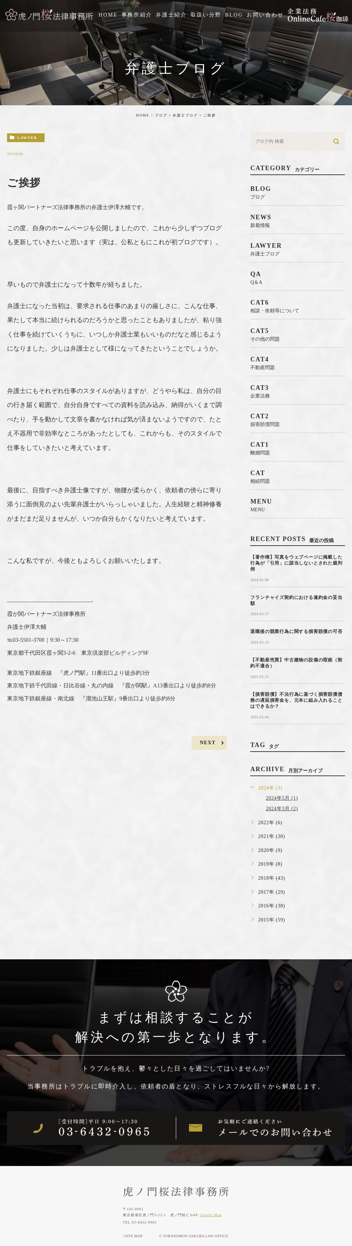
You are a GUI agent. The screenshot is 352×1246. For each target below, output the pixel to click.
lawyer (27, 137)
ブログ (161, 115)
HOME (142, 115)
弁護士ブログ (185, 115)
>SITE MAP (132, 1236)
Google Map (211, 1215)
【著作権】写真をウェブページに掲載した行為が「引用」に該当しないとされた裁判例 (296, 563)
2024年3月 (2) (282, 808)
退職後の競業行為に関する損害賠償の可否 (296, 631)
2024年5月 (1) (282, 798)
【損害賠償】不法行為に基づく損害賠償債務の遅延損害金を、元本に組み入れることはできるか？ (296, 700)
